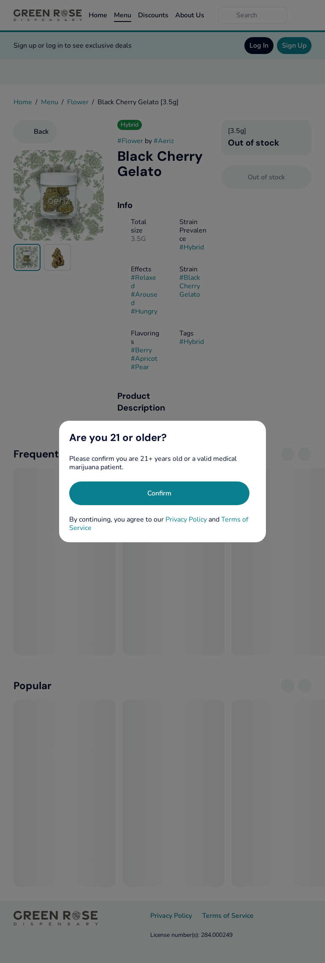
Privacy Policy (186, 519)
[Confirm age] (159, 493)
